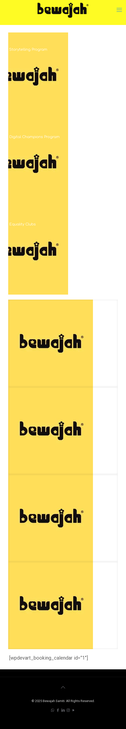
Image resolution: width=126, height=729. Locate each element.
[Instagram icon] (68, 710)
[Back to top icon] (63, 687)
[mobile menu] (119, 10)
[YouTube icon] (73, 710)
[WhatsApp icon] (52, 710)
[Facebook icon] (58, 710)
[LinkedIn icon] (63, 710)
